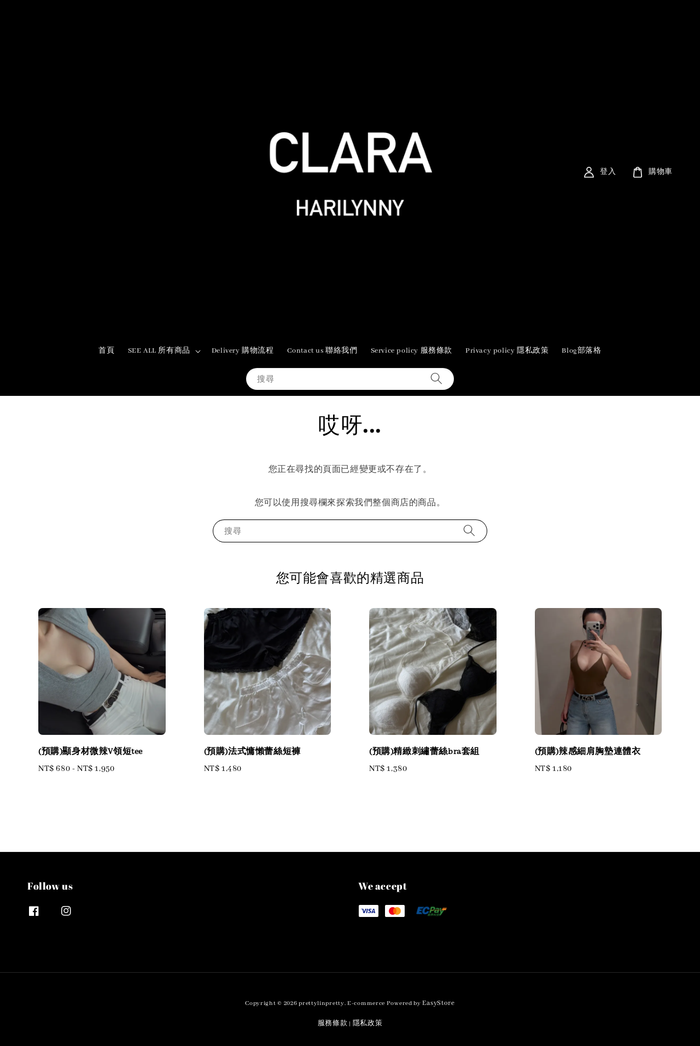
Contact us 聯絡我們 (322, 350)
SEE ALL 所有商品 (159, 350)
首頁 (106, 350)
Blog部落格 (581, 350)
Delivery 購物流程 (243, 350)
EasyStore (438, 1003)
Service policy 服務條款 (411, 350)
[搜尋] (436, 378)
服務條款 (333, 1023)
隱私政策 (368, 1023)
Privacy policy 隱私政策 (507, 350)
